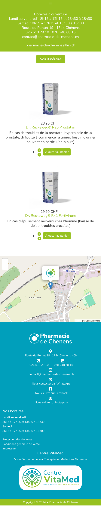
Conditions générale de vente (21, 444)
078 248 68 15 (63, 32)
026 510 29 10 (37, 32)
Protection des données (17, 439)
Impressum (9, 448)
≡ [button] (50, 4)
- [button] (5, 267)
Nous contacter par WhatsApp (51, 383)
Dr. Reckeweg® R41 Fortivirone (50, 215)
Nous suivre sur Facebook (51, 393)
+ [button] (5, 261)
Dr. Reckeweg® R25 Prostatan (50, 127)
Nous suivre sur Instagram (51, 402)
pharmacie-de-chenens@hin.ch (50, 45)
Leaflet (78, 321)
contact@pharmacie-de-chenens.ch (50, 36)
